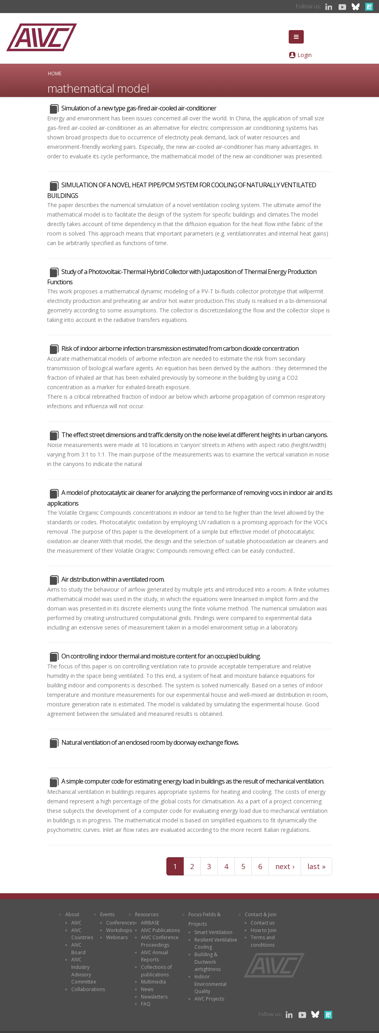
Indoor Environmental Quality (210, 984)
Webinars (117, 937)
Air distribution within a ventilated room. (112, 579)
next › (284, 866)
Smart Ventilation (213, 932)
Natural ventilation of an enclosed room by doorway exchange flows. (150, 742)
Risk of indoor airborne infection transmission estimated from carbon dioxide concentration (180, 348)
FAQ (145, 1004)
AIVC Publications (160, 930)
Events (107, 914)
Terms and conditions (263, 941)
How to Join (263, 930)
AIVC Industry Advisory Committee (83, 970)
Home (54, 73)
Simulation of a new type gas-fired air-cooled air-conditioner (138, 108)
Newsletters (154, 996)
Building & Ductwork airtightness (207, 961)
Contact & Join (260, 914)
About (72, 914)
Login (304, 55)
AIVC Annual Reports (154, 956)
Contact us (262, 922)
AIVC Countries (82, 934)
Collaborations (88, 989)
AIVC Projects (209, 998)
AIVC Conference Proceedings (160, 941)
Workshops (119, 930)
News (147, 989)
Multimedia (153, 981)
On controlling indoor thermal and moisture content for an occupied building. (161, 656)
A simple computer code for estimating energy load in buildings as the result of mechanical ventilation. (192, 781)
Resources (146, 914)
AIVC (76, 922)
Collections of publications (156, 971)
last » (316, 866)
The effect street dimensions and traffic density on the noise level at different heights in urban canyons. (194, 434)
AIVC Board (78, 949)
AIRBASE (150, 922)
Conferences (120, 922)
